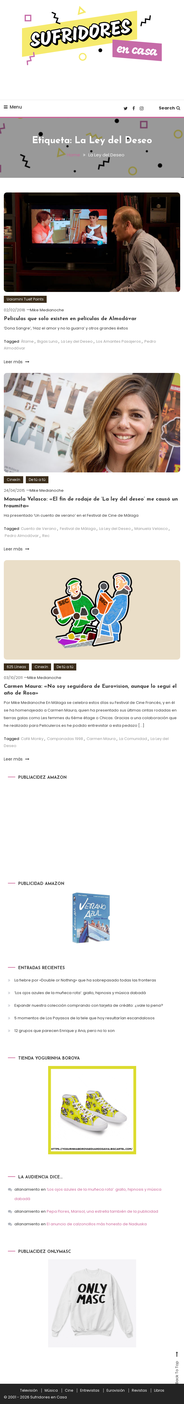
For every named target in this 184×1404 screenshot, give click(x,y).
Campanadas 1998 (65, 738)
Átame (27, 341)
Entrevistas (89, 1390)
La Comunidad (133, 738)
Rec (46, 535)
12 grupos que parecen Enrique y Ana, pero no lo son (64, 1030)
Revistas (139, 1390)
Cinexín (13, 479)
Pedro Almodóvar (22, 535)
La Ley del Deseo (77, 341)
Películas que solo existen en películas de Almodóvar (70, 318)
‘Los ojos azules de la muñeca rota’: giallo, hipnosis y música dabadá (80, 992)
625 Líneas (16, 666)
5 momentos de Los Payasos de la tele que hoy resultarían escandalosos (84, 1018)
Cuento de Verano (38, 528)
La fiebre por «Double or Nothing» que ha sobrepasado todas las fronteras (85, 980)
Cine (69, 1390)
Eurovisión (116, 1390)
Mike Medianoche (47, 310)
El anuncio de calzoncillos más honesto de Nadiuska (97, 1224)
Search (169, 108)
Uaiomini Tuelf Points (25, 299)
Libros (159, 1390)
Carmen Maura (101, 738)
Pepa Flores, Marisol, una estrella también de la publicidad (102, 1211)
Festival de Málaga (78, 528)
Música (51, 1390)
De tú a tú (37, 479)
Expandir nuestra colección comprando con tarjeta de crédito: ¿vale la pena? (88, 1005)
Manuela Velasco (151, 528)
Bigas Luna (47, 341)
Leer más (16, 361)
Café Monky (32, 738)
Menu (13, 107)
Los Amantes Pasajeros (118, 341)
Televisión (29, 1390)
